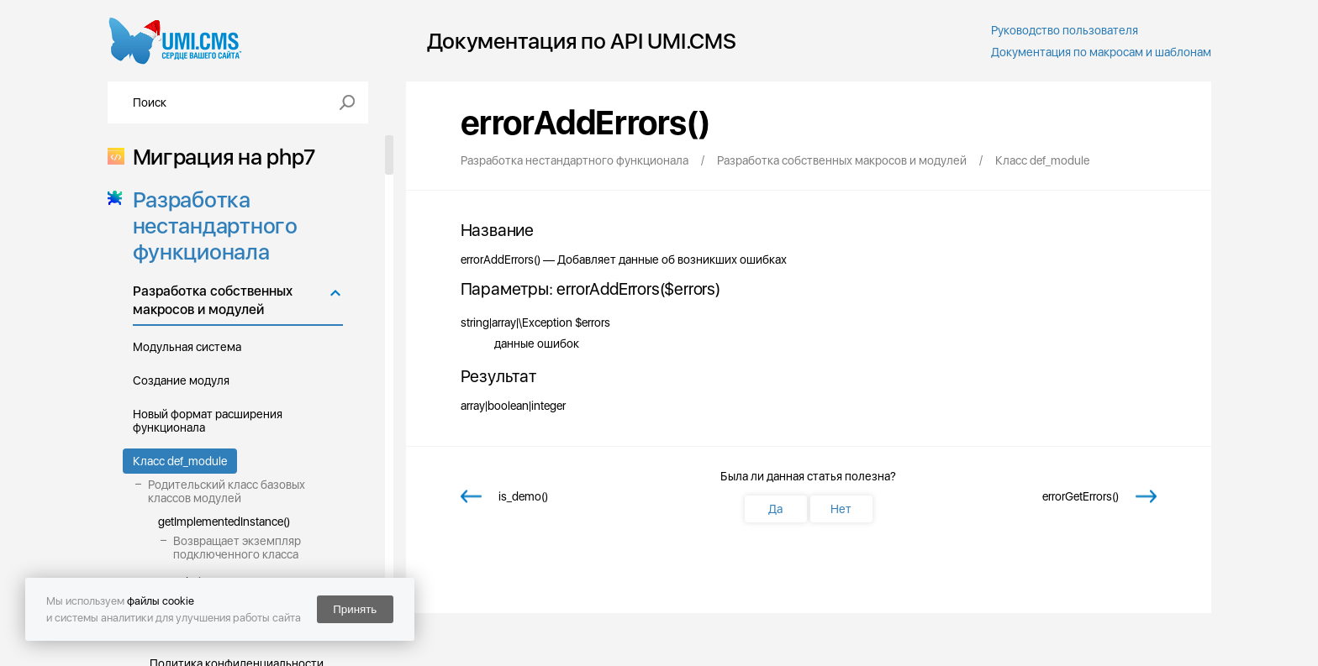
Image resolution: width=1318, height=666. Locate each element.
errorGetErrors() (1080, 496)
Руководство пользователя (1064, 30)
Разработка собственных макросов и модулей (213, 300)
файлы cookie (160, 601)
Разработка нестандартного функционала (210, 225)
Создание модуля (181, 380)
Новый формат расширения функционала (207, 420)
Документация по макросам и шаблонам (1101, 52)
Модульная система (187, 347)
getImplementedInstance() (224, 521)
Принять (355, 609)
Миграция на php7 (219, 157)
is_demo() (523, 496)
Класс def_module (180, 461)
